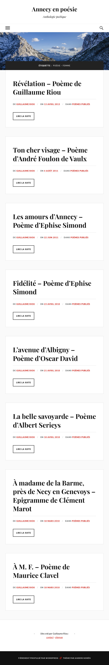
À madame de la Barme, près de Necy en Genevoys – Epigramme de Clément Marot (54, 495)
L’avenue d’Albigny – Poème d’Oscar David (45, 353)
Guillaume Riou (25, 104)
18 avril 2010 (52, 437)
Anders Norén (83, 658)
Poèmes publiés (81, 104)
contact (49, 637)
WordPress (52, 658)
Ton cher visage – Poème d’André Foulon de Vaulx (50, 154)
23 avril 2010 (52, 304)
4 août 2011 (51, 171)
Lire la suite (23, 116)
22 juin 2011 (51, 237)
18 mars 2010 (52, 521)
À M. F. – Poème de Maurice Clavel (41, 571)
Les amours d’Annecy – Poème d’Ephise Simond (49, 220)
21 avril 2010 (52, 370)
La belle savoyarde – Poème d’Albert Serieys (54, 420)
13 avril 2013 (52, 104)
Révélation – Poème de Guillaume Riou (47, 87)
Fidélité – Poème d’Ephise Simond (52, 287)
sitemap (59, 637)
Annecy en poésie (54, 9)
